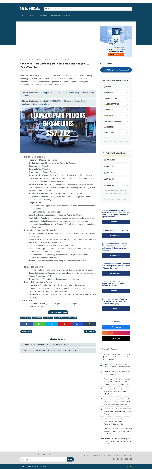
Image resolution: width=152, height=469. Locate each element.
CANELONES (26, 318)
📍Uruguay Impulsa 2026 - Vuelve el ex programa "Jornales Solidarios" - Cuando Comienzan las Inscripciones (117, 381)
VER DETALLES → (116, 222)
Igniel (130, 466)
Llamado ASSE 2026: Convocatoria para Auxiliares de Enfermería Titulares (117, 365)
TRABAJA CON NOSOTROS (60, 16)
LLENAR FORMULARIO (58, 312)
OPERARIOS (72, 318)
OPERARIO (60, 318)
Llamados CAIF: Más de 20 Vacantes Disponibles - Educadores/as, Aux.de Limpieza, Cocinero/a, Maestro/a (117, 401)
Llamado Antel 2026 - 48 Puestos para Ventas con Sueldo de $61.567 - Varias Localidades (118, 431)
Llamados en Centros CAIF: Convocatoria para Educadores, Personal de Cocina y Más (115, 421)
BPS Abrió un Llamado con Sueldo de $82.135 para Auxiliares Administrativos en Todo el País (117, 356)
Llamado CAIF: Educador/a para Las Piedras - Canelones (45, 345)
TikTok (116, 339)
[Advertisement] (58, 40)
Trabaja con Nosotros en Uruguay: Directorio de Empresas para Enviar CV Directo (118, 441)
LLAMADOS (43, 16)
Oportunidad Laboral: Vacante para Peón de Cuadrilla (116, 373)
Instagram (116, 333)
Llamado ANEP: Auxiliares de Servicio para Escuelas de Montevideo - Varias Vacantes (117, 411)
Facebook (116, 327)
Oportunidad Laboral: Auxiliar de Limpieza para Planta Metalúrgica (50, 351)
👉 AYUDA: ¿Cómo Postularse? (116, 70)
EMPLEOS (32, 16)
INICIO (22, 16)
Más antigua (90, 331)
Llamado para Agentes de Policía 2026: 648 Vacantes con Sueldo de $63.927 (116, 391)
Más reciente (26, 331)
